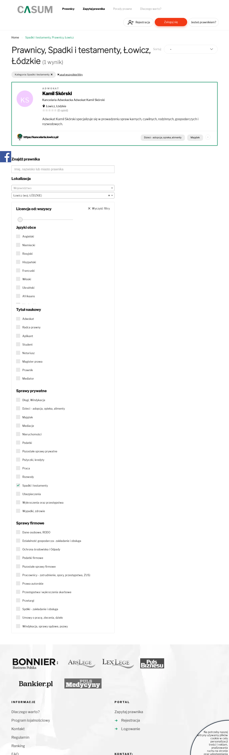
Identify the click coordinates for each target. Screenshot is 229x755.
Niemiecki (28, 245)
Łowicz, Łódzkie (56, 106)
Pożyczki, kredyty (33, 460)
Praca (26, 468)
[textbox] (63, 188)
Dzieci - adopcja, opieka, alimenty (163, 137)
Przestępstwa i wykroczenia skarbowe (46, 592)
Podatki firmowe (32, 558)
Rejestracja (143, 22)
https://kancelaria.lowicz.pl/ (41, 137)
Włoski (26, 279)
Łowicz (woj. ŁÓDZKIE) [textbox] (61, 195)
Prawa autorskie (32, 583)
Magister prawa (32, 361)
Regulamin (20, 737)
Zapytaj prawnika (94, 9)
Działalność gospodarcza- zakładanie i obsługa (51, 541)
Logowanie (130, 729)
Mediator (28, 378)
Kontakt (18, 729)
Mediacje (28, 426)
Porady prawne (122, 9)
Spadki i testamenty (35, 485)
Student (27, 344)
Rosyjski (27, 253)
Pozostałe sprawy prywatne (39, 451)
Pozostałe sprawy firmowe (39, 566)
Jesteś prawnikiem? (203, 22)
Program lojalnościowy (30, 720)
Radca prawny (31, 327)
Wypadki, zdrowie (33, 511)
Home (15, 37)
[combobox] (62, 188)
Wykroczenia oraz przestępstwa (43, 502)
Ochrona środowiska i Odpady (41, 549)
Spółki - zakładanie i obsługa (40, 609)
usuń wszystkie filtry (70, 74)
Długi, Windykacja (33, 400)
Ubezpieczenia (31, 494)
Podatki (27, 443)
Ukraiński (28, 287)
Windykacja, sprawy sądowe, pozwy (45, 626)
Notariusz (28, 353)
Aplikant (27, 336)
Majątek (195, 137)
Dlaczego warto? (150, 9)
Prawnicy (68, 9)
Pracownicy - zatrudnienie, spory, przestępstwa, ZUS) (56, 575)
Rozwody (28, 477)
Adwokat (28, 319)
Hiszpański (29, 262)
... (207, 136)
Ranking (18, 746)
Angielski (28, 236)
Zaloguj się (171, 22)
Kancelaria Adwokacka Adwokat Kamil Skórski (73, 100)
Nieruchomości (32, 434)
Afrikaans (28, 296)
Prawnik (27, 370)
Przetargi (28, 600)
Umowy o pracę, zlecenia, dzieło (42, 617)
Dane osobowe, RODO (36, 532)
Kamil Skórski (57, 93)
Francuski (28, 270)
